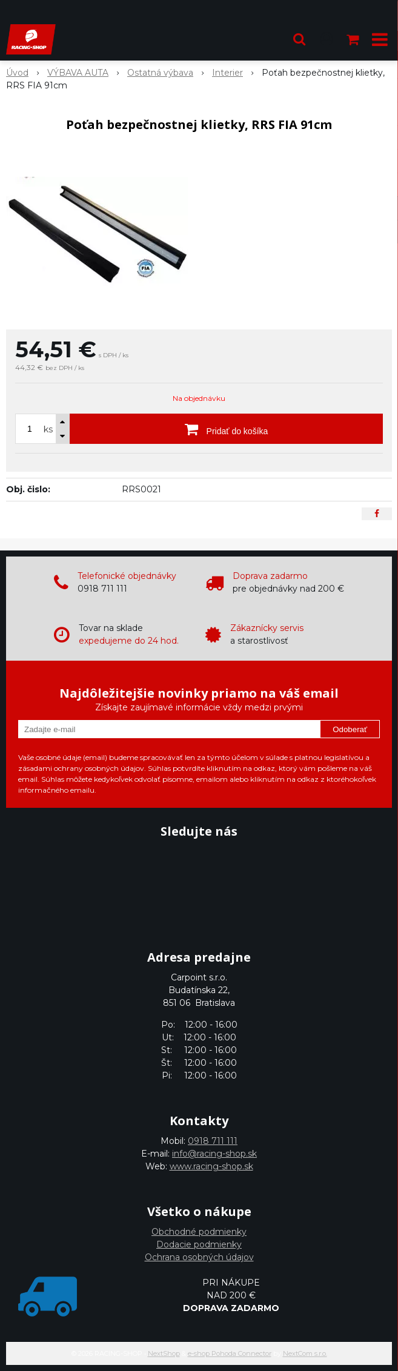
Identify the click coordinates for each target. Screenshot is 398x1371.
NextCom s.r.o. (305, 1353)
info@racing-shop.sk (214, 1153)
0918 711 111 (212, 1140)
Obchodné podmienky (199, 1231)
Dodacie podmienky (199, 1244)
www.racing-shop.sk (211, 1166)
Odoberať (350, 729)
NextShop (164, 1353)
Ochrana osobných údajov (199, 1257)
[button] (299, 39)
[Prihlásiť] (326, 39)
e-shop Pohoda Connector (229, 1353)
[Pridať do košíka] (226, 429)
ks (48, 429)
